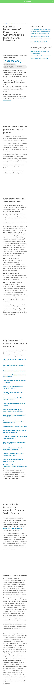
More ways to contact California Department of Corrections (39, 42)
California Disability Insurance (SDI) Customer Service (40, 52)
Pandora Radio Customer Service (39, 58)
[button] (52, 1)
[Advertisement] (15, 113)
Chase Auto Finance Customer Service (41, 56)
